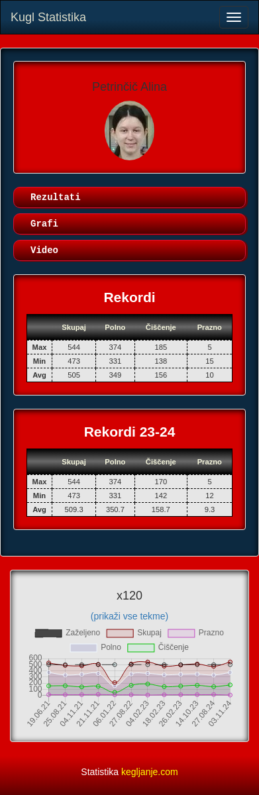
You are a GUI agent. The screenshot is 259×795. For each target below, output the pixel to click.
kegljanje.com (149, 772)
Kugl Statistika (48, 17)
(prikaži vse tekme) (129, 616)
